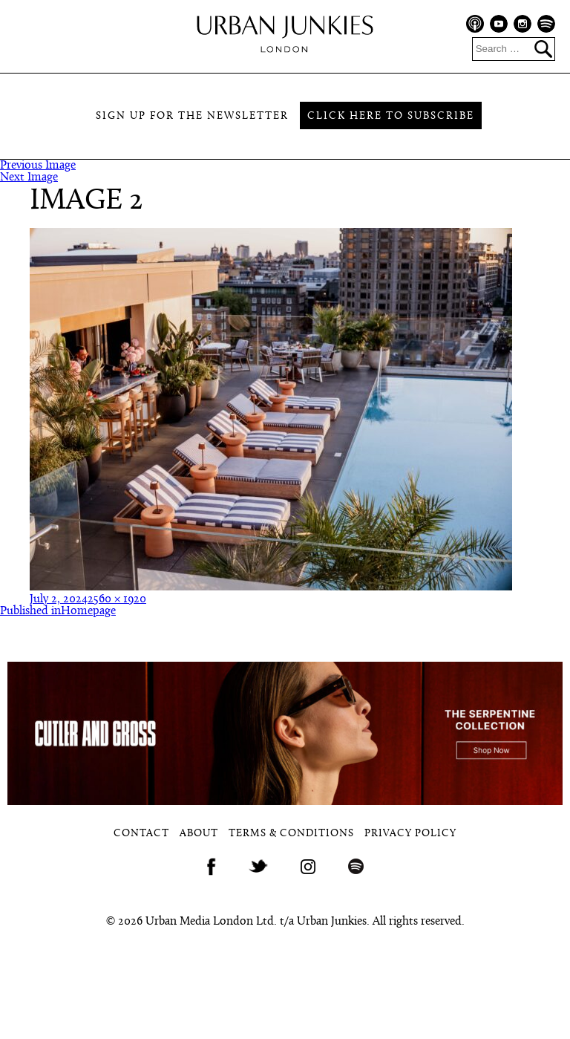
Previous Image (38, 166)
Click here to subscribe (390, 116)
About (199, 833)
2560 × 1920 (117, 599)
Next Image (29, 177)
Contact (141, 833)
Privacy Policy (410, 833)
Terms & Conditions (291, 833)
